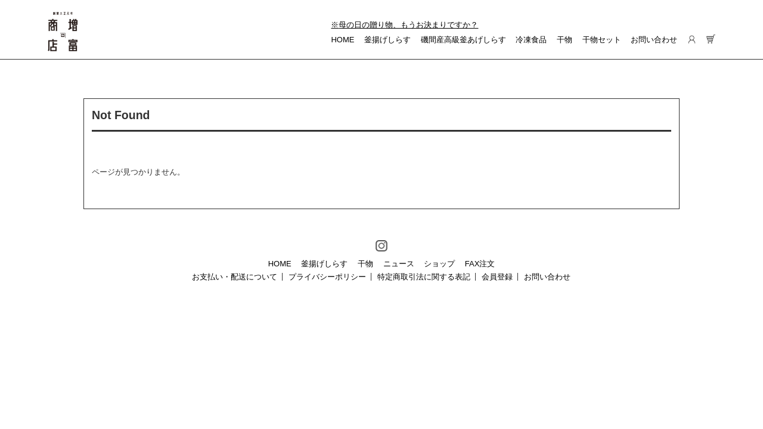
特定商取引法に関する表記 (423, 276)
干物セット (601, 39)
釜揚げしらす (387, 39)
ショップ (439, 263)
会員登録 (497, 276)
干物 (564, 39)
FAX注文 (480, 263)
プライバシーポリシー (327, 276)
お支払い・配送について (234, 276)
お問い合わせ (654, 39)
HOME (342, 39)
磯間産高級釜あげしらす (463, 39)
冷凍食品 (531, 39)
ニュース (398, 263)
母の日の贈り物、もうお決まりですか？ (408, 24)
